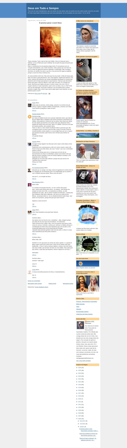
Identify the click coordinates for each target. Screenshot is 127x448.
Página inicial (52, 283)
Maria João (90, 321)
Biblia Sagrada (80, 304)
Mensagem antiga (68, 283)
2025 (79, 370)
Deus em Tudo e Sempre (43, 8)
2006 (79, 418)
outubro (82, 426)
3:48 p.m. (34, 277)
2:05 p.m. (34, 138)
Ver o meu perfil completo (83, 360)
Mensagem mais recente (35, 283)
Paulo (33, 102)
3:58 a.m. (34, 266)
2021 (79, 382)
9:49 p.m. (34, 178)
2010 (79, 407)
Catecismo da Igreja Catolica (84, 314)
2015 (79, 399)
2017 (79, 393)
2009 (79, 410)
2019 (79, 387)
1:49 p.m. (34, 214)
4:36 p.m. (34, 233)
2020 (79, 384)
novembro (83, 423)
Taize (77, 306)
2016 (79, 396)
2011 (79, 404)
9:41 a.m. (34, 110)
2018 (79, 390)
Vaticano (78, 309)
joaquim (34, 141)
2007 (79, 416)
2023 (79, 376)
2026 (79, 367)
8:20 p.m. (34, 164)
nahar (33, 210)
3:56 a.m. (34, 254)
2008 (79, 413)
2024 (79, 373)
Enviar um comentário (34, 281)
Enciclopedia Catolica (82, 311)
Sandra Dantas (36, 114)
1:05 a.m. (34, 206)
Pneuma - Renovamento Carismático (86, 301)
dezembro (83, 421)
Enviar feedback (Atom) (41, 287)
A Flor (34, 269)
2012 (79, 401)
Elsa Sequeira (36, 182)
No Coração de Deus (38, 167)
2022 (79, 379)
